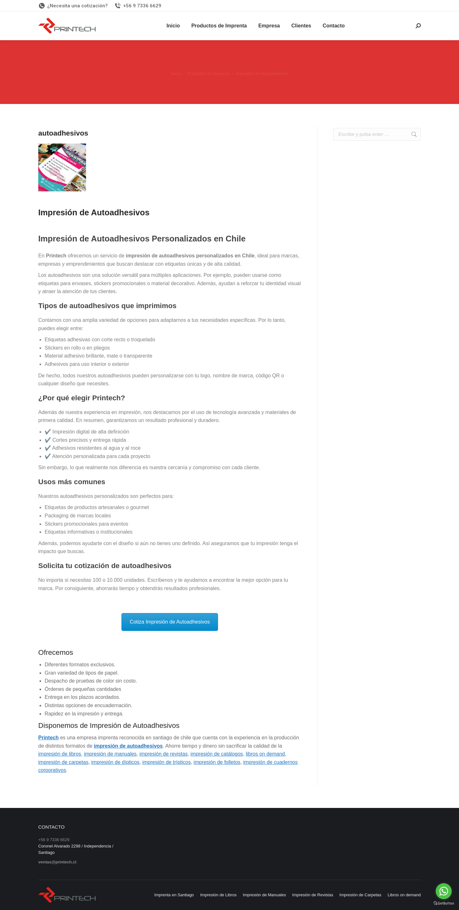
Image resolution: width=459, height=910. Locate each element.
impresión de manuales (110, 754)
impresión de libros (59, 754)
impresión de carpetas (63, 762)
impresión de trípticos (166, 762)
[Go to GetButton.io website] (443, 903)
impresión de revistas (163, 754)
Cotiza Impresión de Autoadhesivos (170, 622)
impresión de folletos (216, 762)
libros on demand (265, 754)
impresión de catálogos (217, 754)
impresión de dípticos (115, 762)
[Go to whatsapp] (444, 891)
